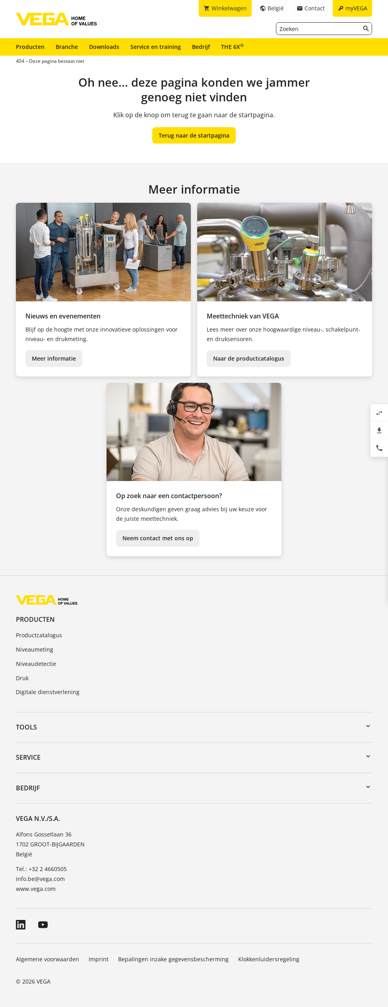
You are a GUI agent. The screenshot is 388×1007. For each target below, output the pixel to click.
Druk (22, 678)
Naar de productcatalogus (248, 358)
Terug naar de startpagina (194, 135)
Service (28, 757)
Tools (26, 727)
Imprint (99, 959)
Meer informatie (54, 358)
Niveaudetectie (36, 663)
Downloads (104, 46)
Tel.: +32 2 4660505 (41, 869)
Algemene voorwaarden (47, 959)
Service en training (155, 46)
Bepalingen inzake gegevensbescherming (173, 959)
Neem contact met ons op (157, 538)
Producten (30, 46)
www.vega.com (36, 889)
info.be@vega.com (40, 879)
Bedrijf (201, 46)
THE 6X (232, 46)
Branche (67, 46)
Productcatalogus (39, 635)
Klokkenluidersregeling (268, 959)
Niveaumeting (34, 649)
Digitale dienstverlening (48, 692)
